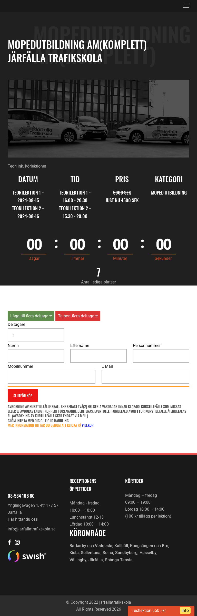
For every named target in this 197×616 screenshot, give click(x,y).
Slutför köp (22, 395)
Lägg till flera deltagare (31, 316)
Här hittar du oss (23, 519)
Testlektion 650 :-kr (149, 610)
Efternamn (79, 345)
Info (185, 610)
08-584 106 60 (21, 495)
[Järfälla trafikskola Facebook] (9, 543)
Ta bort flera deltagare (78, 316)
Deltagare (16, 324)
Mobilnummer (20, 366)
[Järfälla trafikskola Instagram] (17, 543)
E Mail (107, 366)
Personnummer (147, 345)
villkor (88, 425)
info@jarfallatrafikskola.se (31, 529)
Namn (13, 345)
